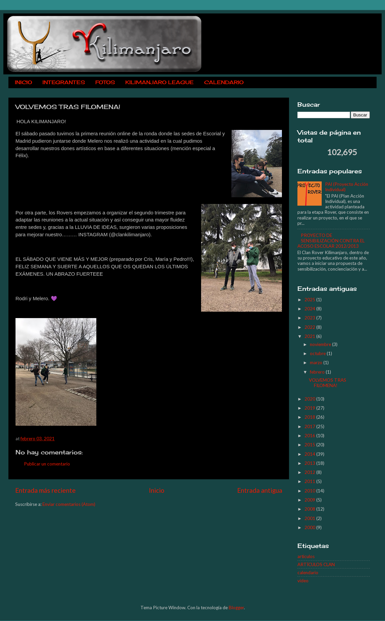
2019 (310, 408)
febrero (318, 372)
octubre (318, 353)
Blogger (236, 607)
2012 (310, 472)
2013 (310, 463)
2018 (310, 417)
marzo (316, 362)
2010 (310, 490)
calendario (307, 572)
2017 (310, 426)
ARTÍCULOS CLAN (316, 564)
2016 (310, 435)
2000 (310, 527)
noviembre (321, 344)
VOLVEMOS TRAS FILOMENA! (327, 382)
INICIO (23, 82)
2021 (310, 336)
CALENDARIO (224, 82)
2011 (310, 481)
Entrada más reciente (45, 490)
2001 (310, 518)
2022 (310, 327)
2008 (310, 509)
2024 (310, 308)
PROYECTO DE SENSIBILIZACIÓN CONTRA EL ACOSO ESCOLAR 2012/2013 (330, 241)
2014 (310, 454)
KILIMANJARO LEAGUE (159, 82)
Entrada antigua (259, 490)
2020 (310, 399)
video (303, 580)
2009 (310, 500)
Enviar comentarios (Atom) (68, 504)
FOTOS (105, 82)
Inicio (156, 490)
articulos (306, 556)
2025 (310, 299)
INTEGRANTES (63, 82)
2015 (310, 444)
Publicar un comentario (47, 464)
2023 (310, 317)
